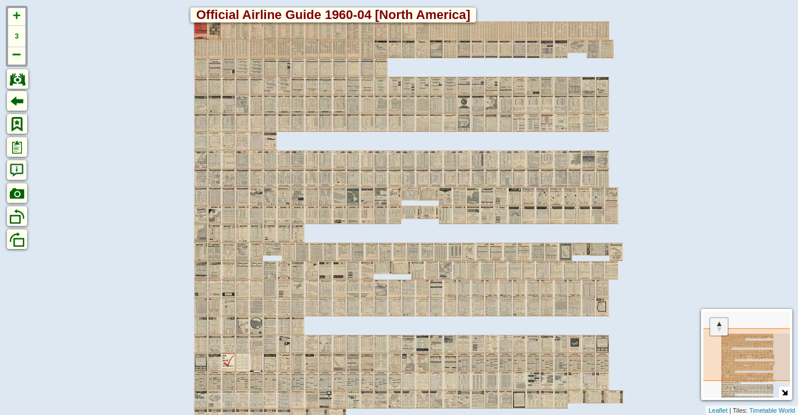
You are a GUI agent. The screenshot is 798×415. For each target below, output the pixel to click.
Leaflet (718, 410)
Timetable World (772, 410)
